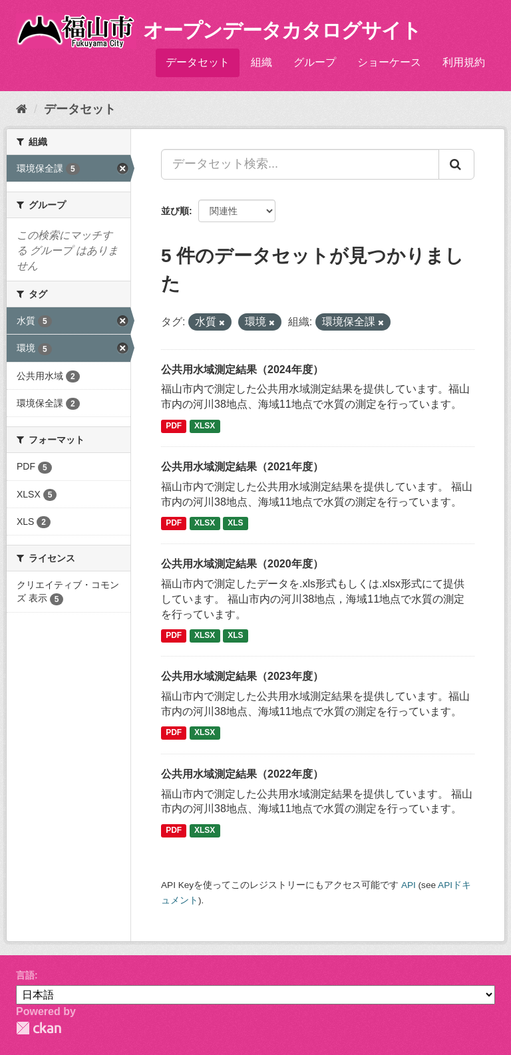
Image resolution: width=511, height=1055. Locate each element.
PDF (174, 425)
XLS (235, 523)
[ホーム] (21, 109)
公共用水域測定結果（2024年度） (242, 369)
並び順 (175, 211)
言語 (25, 975)
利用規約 (463, 62)
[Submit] (456, 164)
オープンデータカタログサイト (282, 30)
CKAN (38, 1028)
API (408, 885)
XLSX (204, 425)
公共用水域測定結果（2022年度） (242, 774)
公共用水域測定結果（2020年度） (242, 563)
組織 (261, 62)
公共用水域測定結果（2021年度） (242, 466)
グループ (314, 62)
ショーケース (389, 62)
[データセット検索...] (300, 164)
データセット (198, 62)
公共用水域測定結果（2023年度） (242, 676)
